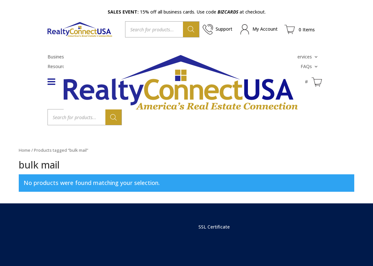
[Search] (191, 29)
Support (224, 29)
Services (303, 57)
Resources (58, 66)
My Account (265, 29)
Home (24, 150)
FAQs (306, 66)
